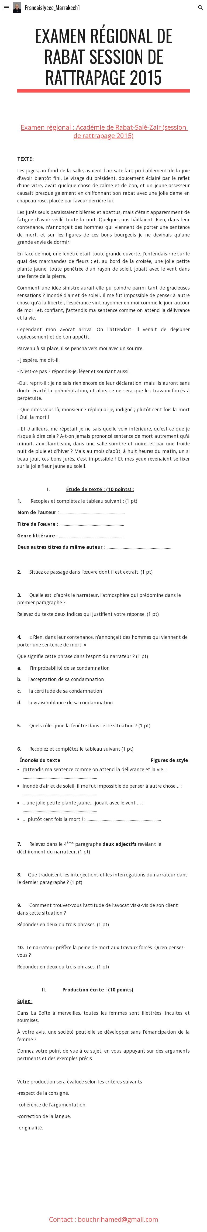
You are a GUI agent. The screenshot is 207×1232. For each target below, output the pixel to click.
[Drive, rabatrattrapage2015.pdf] (58, 1173)
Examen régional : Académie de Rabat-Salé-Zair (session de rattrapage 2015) (104, 131)
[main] (103, 59)
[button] (6, 7)
